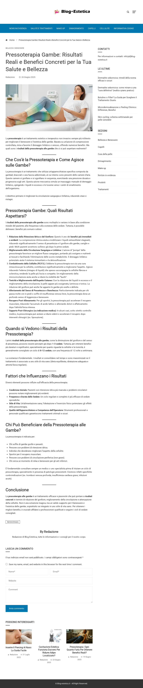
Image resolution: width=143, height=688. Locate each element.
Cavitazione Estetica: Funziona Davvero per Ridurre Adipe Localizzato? (49, 651)
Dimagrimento (104, 161)
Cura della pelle (105, 154)
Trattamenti (103, 189)
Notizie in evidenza (106, 175)
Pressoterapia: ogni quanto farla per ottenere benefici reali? (79, 650)
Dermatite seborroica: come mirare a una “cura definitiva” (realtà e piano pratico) (117, 89)
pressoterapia (13, 522)
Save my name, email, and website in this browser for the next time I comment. (45, 564)
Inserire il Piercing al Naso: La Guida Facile (19, 649)
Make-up (102, 168)
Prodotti (101, 182)
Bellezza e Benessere (15, 48)
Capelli (101, 147)
